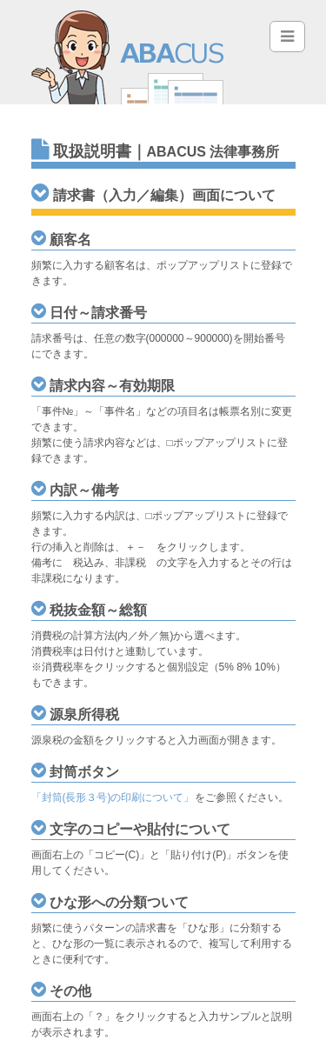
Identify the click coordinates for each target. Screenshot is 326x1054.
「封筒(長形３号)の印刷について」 (113, 797)
